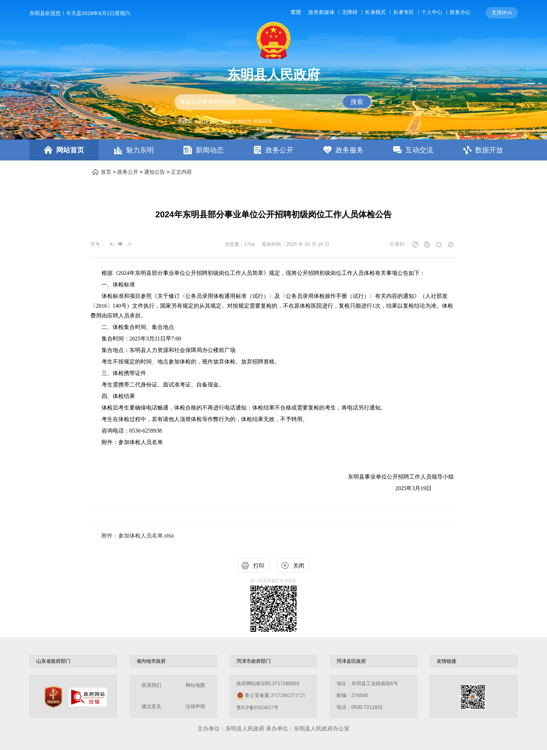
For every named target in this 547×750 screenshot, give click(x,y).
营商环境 (262, 121)
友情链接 (446, 661)
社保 (204, 121)
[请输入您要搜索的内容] (273, 102)
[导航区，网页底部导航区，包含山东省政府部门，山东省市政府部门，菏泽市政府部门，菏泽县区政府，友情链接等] (273, 661)
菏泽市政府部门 (254, 661)
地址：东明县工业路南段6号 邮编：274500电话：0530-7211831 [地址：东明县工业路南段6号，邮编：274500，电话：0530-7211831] (367, 695)
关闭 (298, 566)
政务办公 (460, 12)
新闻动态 (210, 150)
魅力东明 (140, 150)
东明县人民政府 (273, 74)
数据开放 (489, 150)
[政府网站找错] (88, 697)
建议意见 (151, 706)
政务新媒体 (321, 12)
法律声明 (195, 706)
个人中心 (431, 12)
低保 (226, 121)
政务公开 (279, 150)
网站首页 (70, 150)
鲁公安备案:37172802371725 (275, 695)
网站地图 (195, 685)
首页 (106, 172)
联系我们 (151, 685)
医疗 (215, 121)
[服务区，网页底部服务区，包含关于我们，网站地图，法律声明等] (273, 696)
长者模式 (375, 12)
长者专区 (403, 12)
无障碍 (350, 12)
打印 (258, 566)
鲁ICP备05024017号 (257, 707)
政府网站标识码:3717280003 (271, 695)
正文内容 (181, 172)
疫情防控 (242, 121)
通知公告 (154, 172)
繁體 (296, 12)
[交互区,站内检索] (273, 102)
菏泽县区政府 (351, 661)
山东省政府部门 (53, 661)
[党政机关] (53, 697)
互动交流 (419, 150)
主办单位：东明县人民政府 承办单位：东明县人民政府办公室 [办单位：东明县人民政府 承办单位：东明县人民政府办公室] (273, 729)
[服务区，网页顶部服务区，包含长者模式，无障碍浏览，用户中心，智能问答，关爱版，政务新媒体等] (403, 12)
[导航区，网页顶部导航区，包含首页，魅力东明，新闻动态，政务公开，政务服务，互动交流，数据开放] (273, 150)
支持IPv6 (502, 12)
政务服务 (350, 150)
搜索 (357, 101)
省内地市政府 (151, 661)
